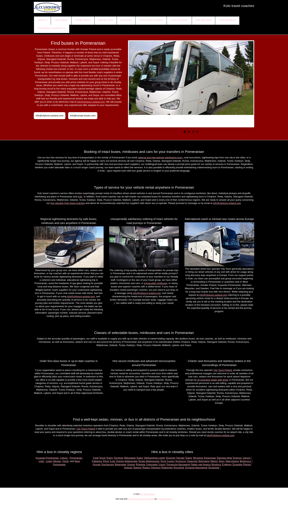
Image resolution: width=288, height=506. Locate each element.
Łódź (41, 461)
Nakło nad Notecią (201, 464)
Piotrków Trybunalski (147, 464)
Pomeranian (76, 458)
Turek (96, 458)
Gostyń (131, 464)
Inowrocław (210, 458)
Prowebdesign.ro (164, 499)
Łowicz (171, 461)
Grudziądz (214, 467)
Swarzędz (192, 461)
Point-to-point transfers (151, 20)
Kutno (110, 458)
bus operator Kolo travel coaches (68, 203)
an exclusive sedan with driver (212, 379)
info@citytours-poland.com (52, 28)
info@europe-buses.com (83, 115)
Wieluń (214, 461)
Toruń (163, 461)
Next (250, 83)
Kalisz (140, 458)
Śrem (222, 461)
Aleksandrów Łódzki (154, 458)
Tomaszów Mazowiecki (178, 464)
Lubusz (64, 458)
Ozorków (119, 458)
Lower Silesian (53, 461)
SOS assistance (227, 20)
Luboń (162, 464)
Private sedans (83, 20)
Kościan (128, 467)
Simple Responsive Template (141, 499)
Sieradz (181, 458)
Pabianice (97, 461)
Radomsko (167, 467)
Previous (132, 83)
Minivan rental (105, 20)
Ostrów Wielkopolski (127, 461)
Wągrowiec (121, 464)
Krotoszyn (181, 461)
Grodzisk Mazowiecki (197, 467)
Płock (106, 461)
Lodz (112, 461)
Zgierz (189, 458)
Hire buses (126, 20)
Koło (80, 196)
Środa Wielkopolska (149, 461)
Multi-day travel (204, 20)
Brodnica (216, 464)
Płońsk (247, 464)
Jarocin (247, 458)
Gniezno (237, 458)
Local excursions (179, 20)
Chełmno (227, 464)
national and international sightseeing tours (160, 157)
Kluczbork (179, 467)
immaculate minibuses (155, 283)
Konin (103, 458)
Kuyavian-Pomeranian (47, 458)
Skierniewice (232, 461)
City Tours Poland (222, 370)
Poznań (97, 464)
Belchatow (204, 461)
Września (198, 458)
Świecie (138, 467)
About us (42, 20)
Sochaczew (108, 464)
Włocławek (130, 458)
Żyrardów (237, 464)
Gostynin (171, 458)
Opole (65, 461)
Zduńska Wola (224, 458)
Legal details (61, 20)
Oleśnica (156, 467)
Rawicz (146, 467)
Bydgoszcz (245, 461)
